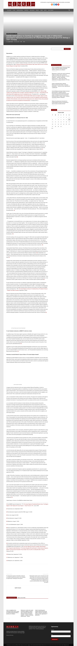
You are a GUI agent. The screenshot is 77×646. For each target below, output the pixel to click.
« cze (52, 128)
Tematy (37, 10)
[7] (9, 257)
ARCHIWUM (32, 10)
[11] (18, 351)
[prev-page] (7, 618)
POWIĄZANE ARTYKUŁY (11, 597)
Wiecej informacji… (10, 635)
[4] (12, 233)
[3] (14, 210)
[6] (6, 521)
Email (52, 629)
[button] (69, 10)
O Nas (14, 10)
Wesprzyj (26, 10)
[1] (42, 149)
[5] (42, 244)
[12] (12, 497)
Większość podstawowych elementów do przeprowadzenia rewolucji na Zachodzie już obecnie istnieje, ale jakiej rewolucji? (60, 102)
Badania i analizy (14, 33)
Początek (9, 10)
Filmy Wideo (50, 10)
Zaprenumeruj (20, 10)
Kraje (41, 10)
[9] (46, 312)
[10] (21, 343)
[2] (17, 157)
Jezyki (45, 10)
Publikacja (8, 33)
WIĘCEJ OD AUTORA (21, 597)
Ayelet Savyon (10, 41)
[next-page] (9, 618)
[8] (44, 279)
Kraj (52, 634)
